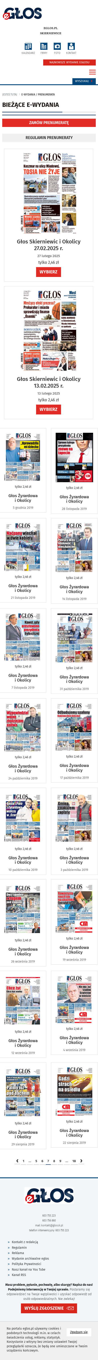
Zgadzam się (80, 1332)
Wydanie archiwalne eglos (30, 1259)
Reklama (18, 1253)
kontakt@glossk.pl (52, 1225)
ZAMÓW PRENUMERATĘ (49, 122)
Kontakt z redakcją (25, 1242)
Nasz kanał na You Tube (28, 1269)
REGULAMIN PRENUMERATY (49, 137)
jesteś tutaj (9, 94)
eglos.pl (51, 28)
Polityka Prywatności (26, 1264)
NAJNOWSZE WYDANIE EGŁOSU (69, 62)
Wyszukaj (84, 81)
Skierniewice (50, 33)
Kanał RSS (19, 1275)
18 (74, 1161)
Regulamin (19, 1248)
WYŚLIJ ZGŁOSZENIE (44, 1308)
